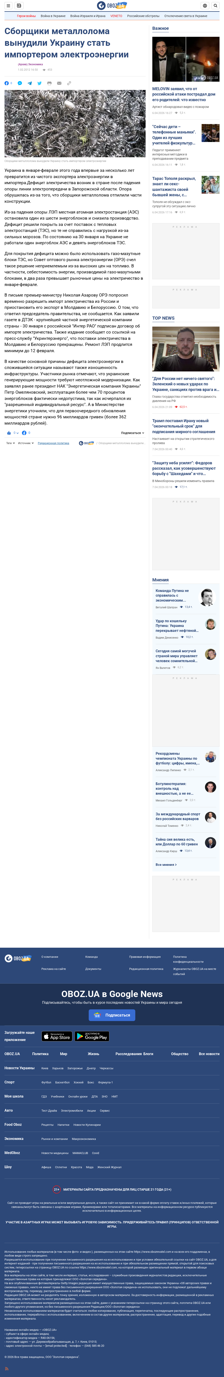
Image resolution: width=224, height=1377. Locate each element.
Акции (91, 1110)
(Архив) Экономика (30, 64)
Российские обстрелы (143, 16)
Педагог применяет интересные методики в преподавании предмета (170, 154)
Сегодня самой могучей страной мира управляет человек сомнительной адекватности (177, 656)
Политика (40, 1054)
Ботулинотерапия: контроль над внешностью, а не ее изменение (173, 789)
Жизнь (93, 1054)
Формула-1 (105, 1082)
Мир (63, 1054)
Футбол (46, 1082)
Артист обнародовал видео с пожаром (180, 107)
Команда (91, 956)
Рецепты (47, 1124)
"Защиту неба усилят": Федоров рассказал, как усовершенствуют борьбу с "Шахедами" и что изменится (184, 468)
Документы (93, 969)
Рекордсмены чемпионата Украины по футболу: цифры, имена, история (176, 758)
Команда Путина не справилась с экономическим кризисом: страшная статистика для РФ (173, 596)
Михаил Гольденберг (169, 800)
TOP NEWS (163, 318)
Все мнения (165, 865)
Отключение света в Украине (185, 16)
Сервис (105, 1110)
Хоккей (79, 1082)
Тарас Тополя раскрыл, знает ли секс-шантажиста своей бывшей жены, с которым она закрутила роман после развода (175, 187)
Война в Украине (53, 16)
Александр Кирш (166, 851)
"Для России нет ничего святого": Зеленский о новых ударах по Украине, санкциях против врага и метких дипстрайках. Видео (184, 384)
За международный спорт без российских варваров (178, 816)
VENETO (116, 16)
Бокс (91, 1082)
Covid (95, 1153)
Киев (44, 1068)
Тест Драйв (49, 1110)
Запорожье (75, 1068)
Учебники (57, 1096)
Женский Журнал (109, 1167)
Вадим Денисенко (167, 637)
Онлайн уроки (78, 1096)
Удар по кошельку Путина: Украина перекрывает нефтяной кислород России (176, 626)
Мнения (160, 580)
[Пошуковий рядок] (215, 5)
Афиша (46, 1167)
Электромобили (72, 1110)
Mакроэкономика (84, 1139)
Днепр (91, 1068)
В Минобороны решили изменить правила (183, 481)
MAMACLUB (80, 1153)
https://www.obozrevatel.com (152, 1251)
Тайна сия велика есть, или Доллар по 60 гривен (177, 842)
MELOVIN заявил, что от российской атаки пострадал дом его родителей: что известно (183, 94)
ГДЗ (44, 1096)
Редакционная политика (53, 443)
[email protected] (56, 1345)
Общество (179, 1054)
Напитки (63, 1124)
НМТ (115, 1096)
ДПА (95, 1096)
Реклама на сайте (53, 969)
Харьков (57, 1068)
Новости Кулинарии (87, 1124)
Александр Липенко (168, 770)
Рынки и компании (54, 1139)
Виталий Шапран (166, 607)
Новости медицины (55, 1153)
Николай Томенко (167, 825)
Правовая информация (145, 956)
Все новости (209, 1054)
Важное (160, 28)
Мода (89, 1167)
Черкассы (106, 1068)
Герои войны (26, 16)
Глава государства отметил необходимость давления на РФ (184, 399)
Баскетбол (62, 1082)
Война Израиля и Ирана (88, 16)
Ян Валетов (163, 668)
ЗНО (105, 1096)
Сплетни (61, 1167)
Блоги (148, 1054)
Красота (76, 1167)
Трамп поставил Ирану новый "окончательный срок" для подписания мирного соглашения (183, 426)
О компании (49, 956)
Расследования (129, 1054)
